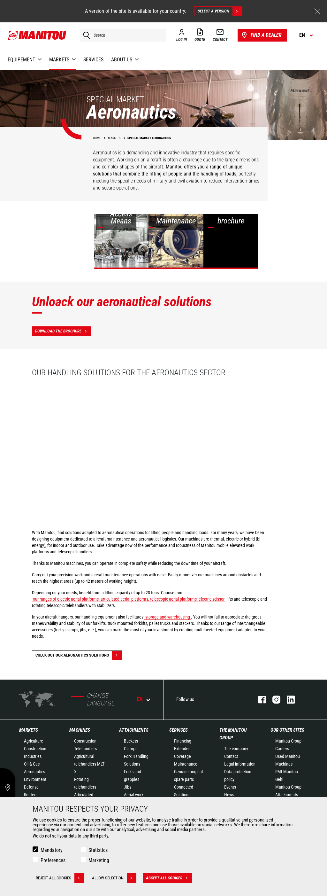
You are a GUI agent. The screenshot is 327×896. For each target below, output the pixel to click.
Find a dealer (261, 35)
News (229, 794)
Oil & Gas (32, 764)
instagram (273, 700)
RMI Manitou (286, 771)
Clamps (130, 748)
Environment (35, 779)
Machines (79, 730)
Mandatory (52, 850)
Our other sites (287, 730)
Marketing (98, 860)
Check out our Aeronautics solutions (78, 655)
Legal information (239, 764)
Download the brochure (63, 331)
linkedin (287, 700)
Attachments (133, 730)
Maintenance (185, 764)
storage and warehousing (167, 616)
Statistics (98, 850)
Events (230, 787)
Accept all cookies (169, 878)
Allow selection (114, 878)
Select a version (220, 11)
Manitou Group (288, 741)
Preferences (53, 860)
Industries (33, 756)
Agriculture (33, 741)
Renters (30, 794)
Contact (231, 756)
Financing (182, 741)
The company (236, 748)
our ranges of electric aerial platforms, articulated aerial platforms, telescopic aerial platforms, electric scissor (128, 599)
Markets (28, 730)
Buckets (131, 741)
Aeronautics (34, 771)
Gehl (279, 779)
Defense (31, 787)
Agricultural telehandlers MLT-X (89, 764)
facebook (259, 700)
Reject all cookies (60, 878)
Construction (35, 748)
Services (178, 730)
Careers (282, 748)
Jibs (127, 787)
